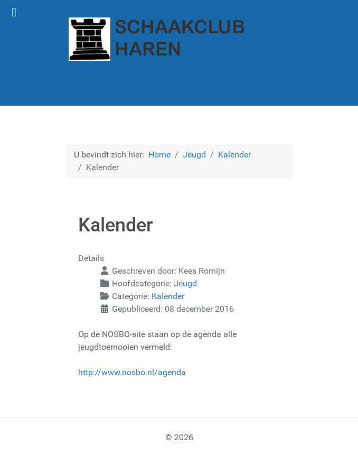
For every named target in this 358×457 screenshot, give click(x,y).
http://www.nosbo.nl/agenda (132, 372)
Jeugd (185, 283)
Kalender (168, 296)
